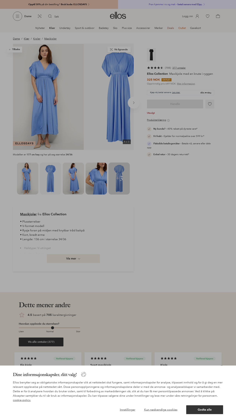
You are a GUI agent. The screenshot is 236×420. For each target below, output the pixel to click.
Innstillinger (127, 409)
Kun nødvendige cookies (160, 409)
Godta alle (205, 409)
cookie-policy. (22, 400)
